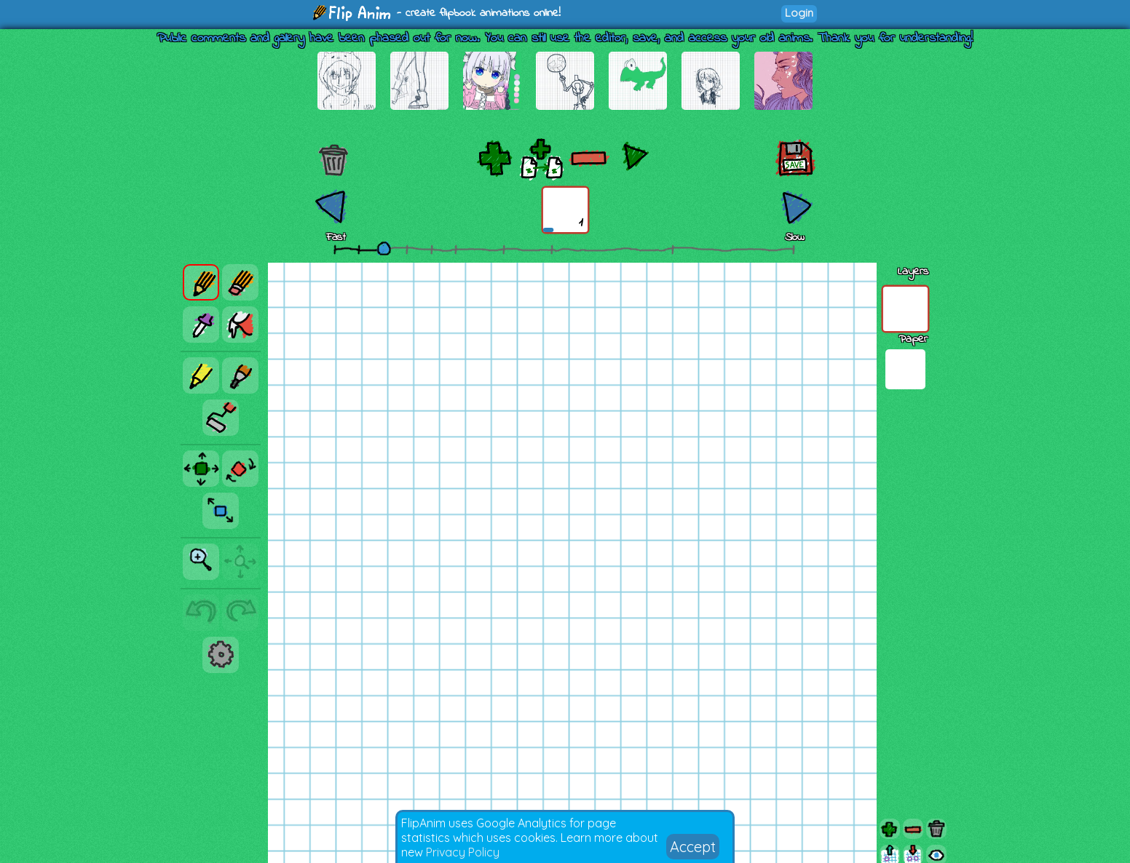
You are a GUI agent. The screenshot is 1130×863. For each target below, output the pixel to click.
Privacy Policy (462, 852)
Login (799, 13)
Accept (693, 847)
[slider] (383, 248)
